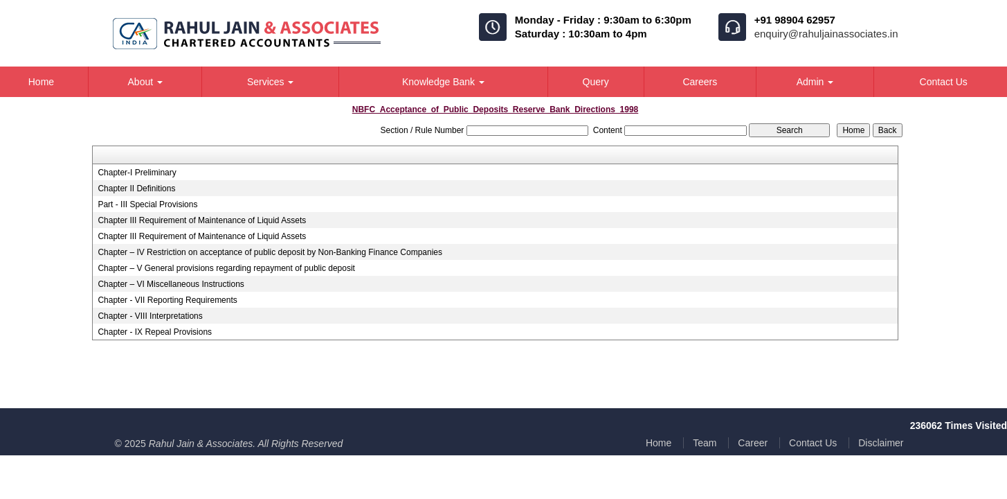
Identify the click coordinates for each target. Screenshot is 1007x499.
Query (596, 81)
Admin (815, 81)
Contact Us (813, 442)
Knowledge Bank (443, 81)
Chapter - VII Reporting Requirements (167, 300)
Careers (699, 81)
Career (753, 442)
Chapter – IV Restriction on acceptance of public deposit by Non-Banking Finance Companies (270, 252)
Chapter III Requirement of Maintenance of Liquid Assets (202, 220)
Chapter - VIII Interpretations (150, 316)
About (145, 81)
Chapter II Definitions (136, 188)
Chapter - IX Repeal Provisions (155, 332)
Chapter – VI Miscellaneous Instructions (171, 284)
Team (704, 442)
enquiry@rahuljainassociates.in (826, 34)
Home (658, 442)
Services (270, 81)
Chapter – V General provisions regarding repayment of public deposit (226, 268)
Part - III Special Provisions (147, 204)
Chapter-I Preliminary (137, 172)
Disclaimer (880, 442)
